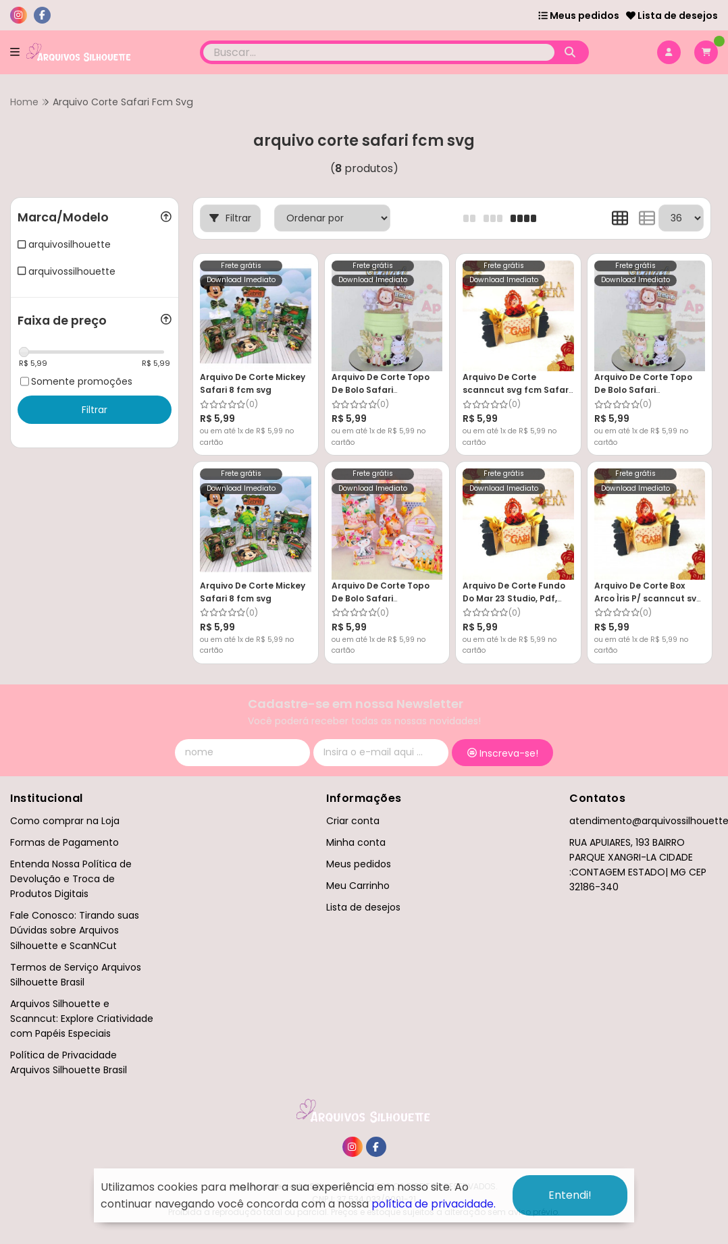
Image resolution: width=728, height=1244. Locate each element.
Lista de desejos (672, 15)
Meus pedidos (578, 15)
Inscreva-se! (502, 753)
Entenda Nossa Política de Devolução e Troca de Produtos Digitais (71, 878)
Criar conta (353, 821)
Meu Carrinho (358, 885)
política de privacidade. (433, 1204)
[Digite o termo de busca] (378, 52)
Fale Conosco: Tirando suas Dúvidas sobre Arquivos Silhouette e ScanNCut (74, 930)
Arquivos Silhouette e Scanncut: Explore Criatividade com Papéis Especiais (81, 1018)
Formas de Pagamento (64, 842)
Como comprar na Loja (65, 821)
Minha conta (356, 842)
